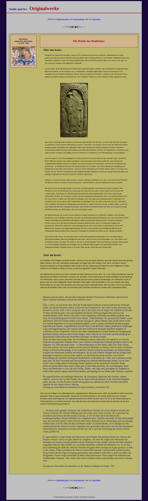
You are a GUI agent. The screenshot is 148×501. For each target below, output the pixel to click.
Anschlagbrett (78, 19)
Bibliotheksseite (62, 19)
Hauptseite (96, 19)
